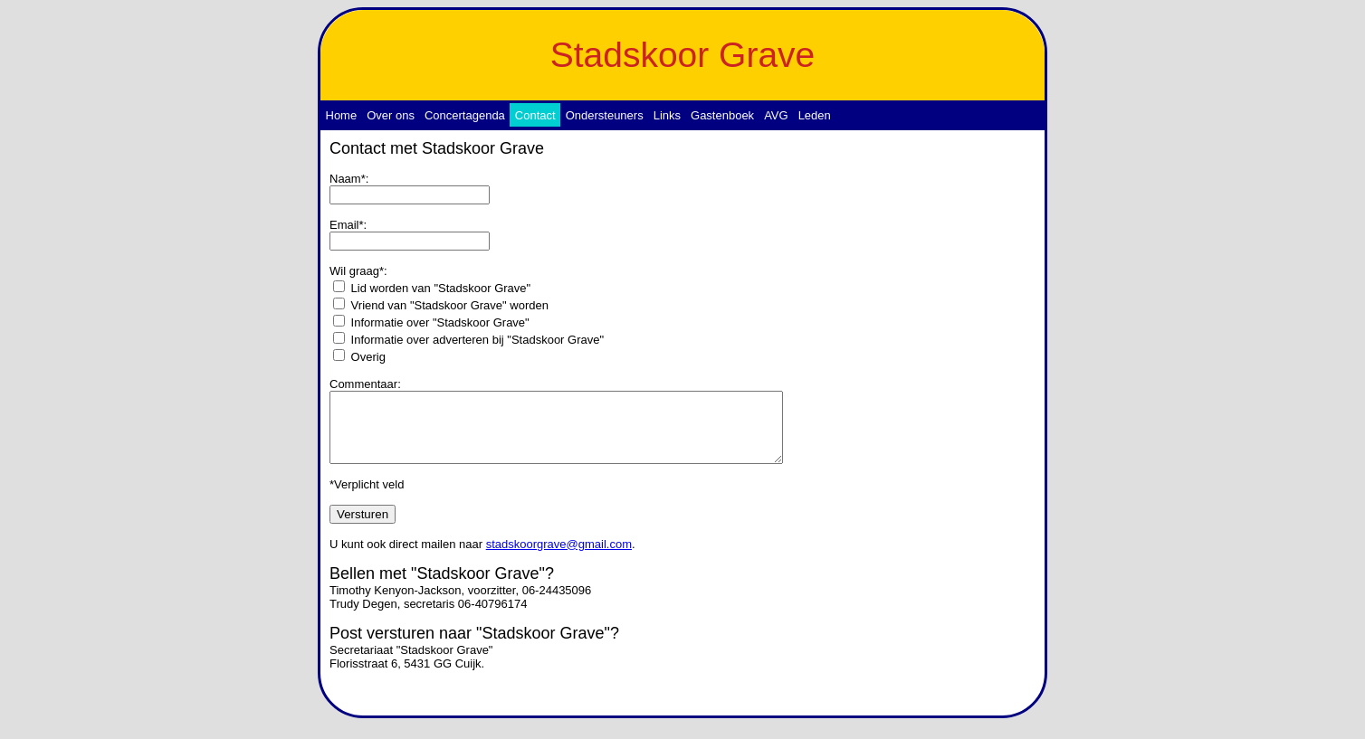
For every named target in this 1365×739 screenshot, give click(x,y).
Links (667, 115)
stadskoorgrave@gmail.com (559, 557)
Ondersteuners (605, 115)
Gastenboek (722, 115)
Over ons (391, 115)
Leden (814, 115)
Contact (535, 115)
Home (342, 115)
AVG (776, 115)
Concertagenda (465, 115)
